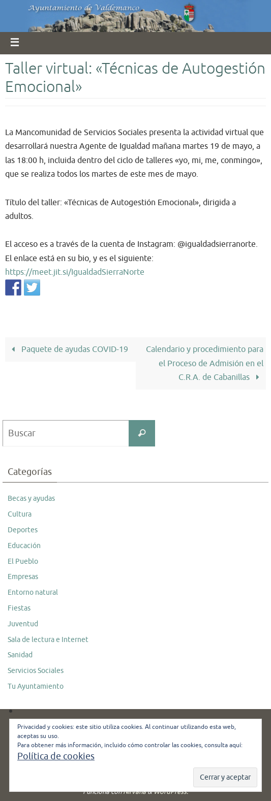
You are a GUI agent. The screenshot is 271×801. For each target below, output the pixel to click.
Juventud (23, 624)
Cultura (20, 514)
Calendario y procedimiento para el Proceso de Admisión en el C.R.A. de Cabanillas (204, 363)
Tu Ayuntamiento (36, 686)
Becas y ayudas (31, 498)
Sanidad (20, 655)
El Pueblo (23, 561)
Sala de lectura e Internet (48, 639)
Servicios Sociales (36, 670)
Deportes (23, 530)
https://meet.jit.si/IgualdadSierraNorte (74, 272)
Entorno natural (33, 592)
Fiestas (19, 608)
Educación (24, 545)
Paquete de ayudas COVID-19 (68, 349)
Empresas (23, 576)
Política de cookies (56, 756)
